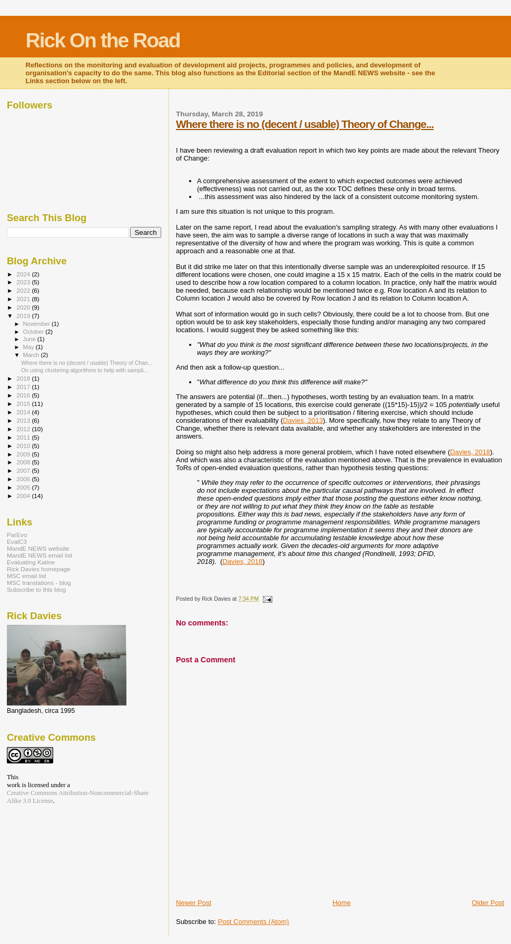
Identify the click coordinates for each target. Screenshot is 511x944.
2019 (24, 315)
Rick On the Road (103, 40)
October (34, 332)
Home (341, 903)
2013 (24, 420)
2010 (24, 445)
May (29, 347)
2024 (24, 274)
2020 (24, 307)
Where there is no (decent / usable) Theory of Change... (305, 124)
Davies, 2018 (470, 452)
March (32, 355)
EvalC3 (17, 541)
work (13, 785)
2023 (24, 282)
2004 (24, 495)
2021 (24, 298)
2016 (24, 395)
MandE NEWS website (38, 548)
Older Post (488, 903)
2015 (24, 403)
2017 (24, 386)
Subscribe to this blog (36, 589)
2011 (24, 437)
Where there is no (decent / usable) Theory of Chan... (87, 363)
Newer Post (193, 903)
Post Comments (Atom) (253, 922)
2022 (24, 290)
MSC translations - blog (39, 582)
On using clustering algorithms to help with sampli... (84, 370)
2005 (24, 487)
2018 (24, 378)
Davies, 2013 (303, 420)
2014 (24, 412)
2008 (24, 462)
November (37, 324)
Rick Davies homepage (39, 568)
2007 (24, 470)
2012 (24, 428)
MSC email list (26, 575)
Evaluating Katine (31, 562)
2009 (24, 454)
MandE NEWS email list (39, 555)
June (30, 339)
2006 (24, 478)
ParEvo (17, 534)
